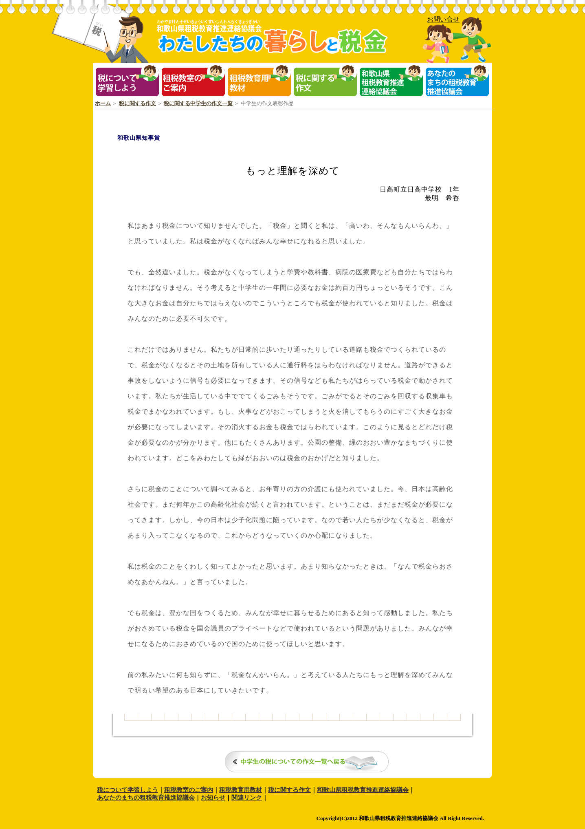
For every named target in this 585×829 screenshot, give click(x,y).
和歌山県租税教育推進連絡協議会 (363, 790)
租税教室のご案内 (188, 790)
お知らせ (213, 797)
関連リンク (246, 797)
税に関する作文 (137, 103)
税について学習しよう (127, 790)
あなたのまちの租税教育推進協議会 (146, 797)
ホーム (103, 103)
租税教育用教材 (240, 790)
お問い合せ (443, 19)
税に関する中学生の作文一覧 (198, 103)
